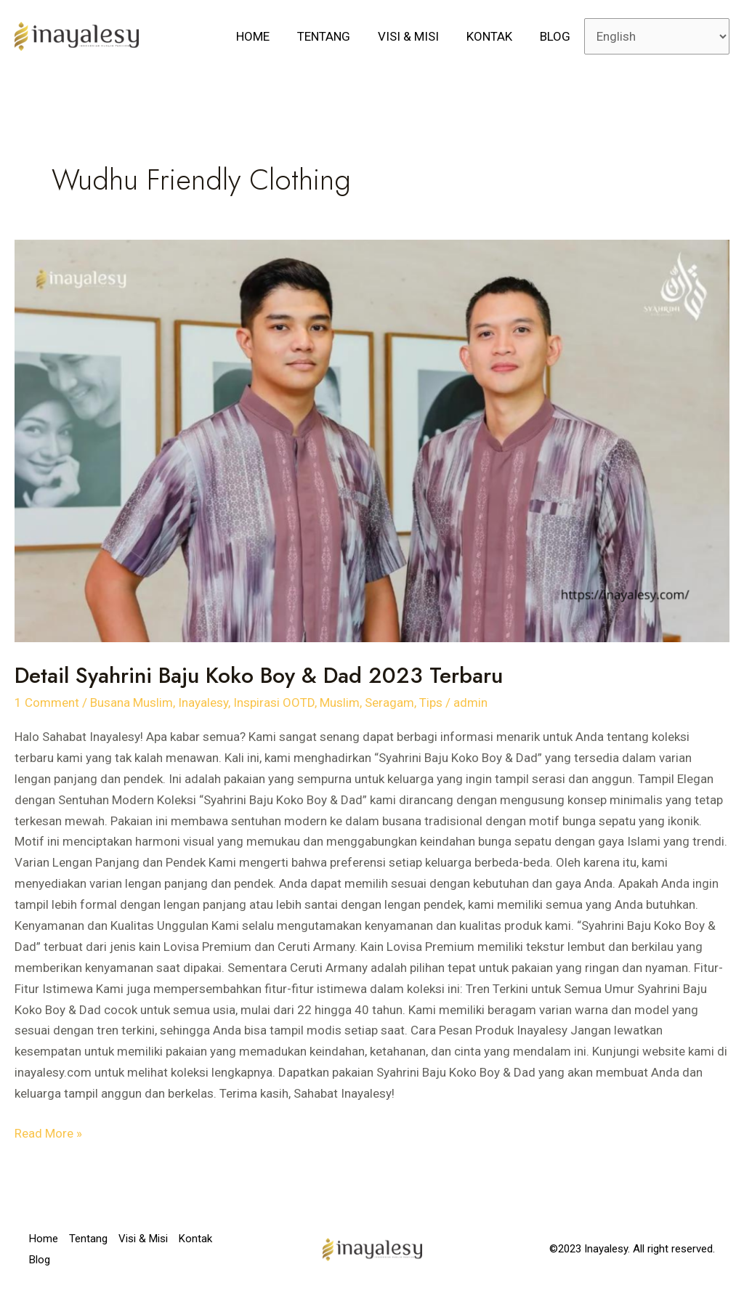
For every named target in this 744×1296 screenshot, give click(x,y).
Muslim (340, 702)
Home (266, 36)
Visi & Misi (415, 36)
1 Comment (47, 702)
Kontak (494, 36)
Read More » (48, 1132)
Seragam (389, 702)
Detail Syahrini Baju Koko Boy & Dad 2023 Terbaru (259, 675)
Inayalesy (203, 702)
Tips (430, 702)
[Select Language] (657, 36)
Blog (556, 36)
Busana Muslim (131, 702)
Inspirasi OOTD (274, 702)
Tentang (333, 36)
